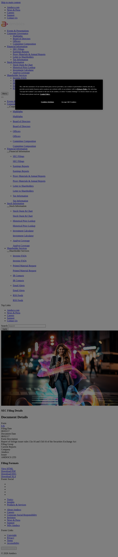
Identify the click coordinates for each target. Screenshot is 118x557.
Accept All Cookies (68, 102)
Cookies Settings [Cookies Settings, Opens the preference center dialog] (47, 102)
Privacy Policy (82, 89)
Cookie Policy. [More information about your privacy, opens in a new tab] (45, 94)
